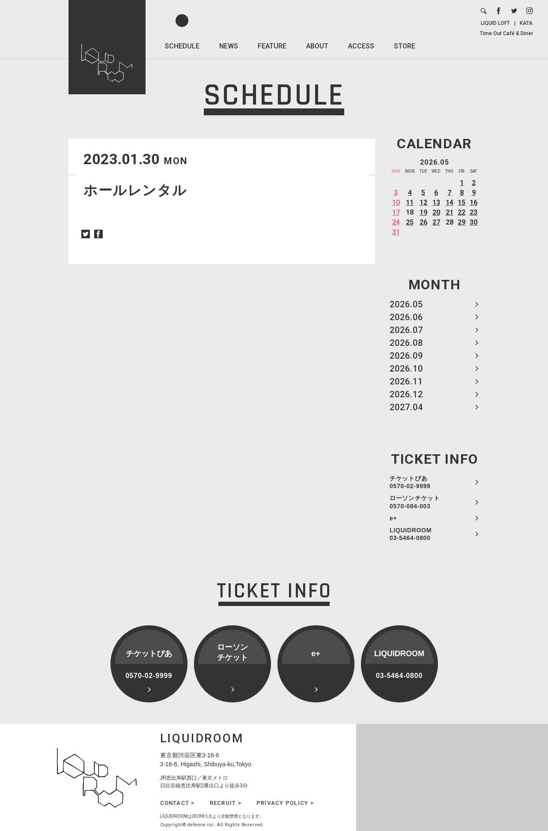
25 (410, 222)
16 (473, 202)
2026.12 (406, 394)
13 (436, 202)
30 (473, 222)
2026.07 (406, 330)
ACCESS (361, 46)
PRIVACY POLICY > (285, 803)
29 (461, 222)
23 (473, 212)
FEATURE (272, 46)
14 (449, 202)
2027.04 (406, 407)
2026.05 (406, 304)
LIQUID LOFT (495, 23)
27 (436, 222)
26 (423, 222)
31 (396, 232)
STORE (404, 46)
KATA (526, 23)
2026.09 (406, 355)
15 (461, 202)
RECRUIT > (225, 803)
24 (396, 222)
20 (436, 212)
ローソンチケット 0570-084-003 (415, 502)
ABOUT (317, 46)
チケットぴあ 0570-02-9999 (410, 482)
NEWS (228, 46)
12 (423, 202)
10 (396, 202)
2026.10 (406, 368)
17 (396, 212)
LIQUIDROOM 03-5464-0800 (411, 534)
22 (461, 212)
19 (423, 212)
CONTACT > (177, 803)
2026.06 (406, 317)
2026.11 (406, 381)
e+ (393, 518)
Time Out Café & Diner (506, 33)
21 (449, 212)
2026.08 (406, 343)
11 (410, 202)
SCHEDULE (182, 46)
